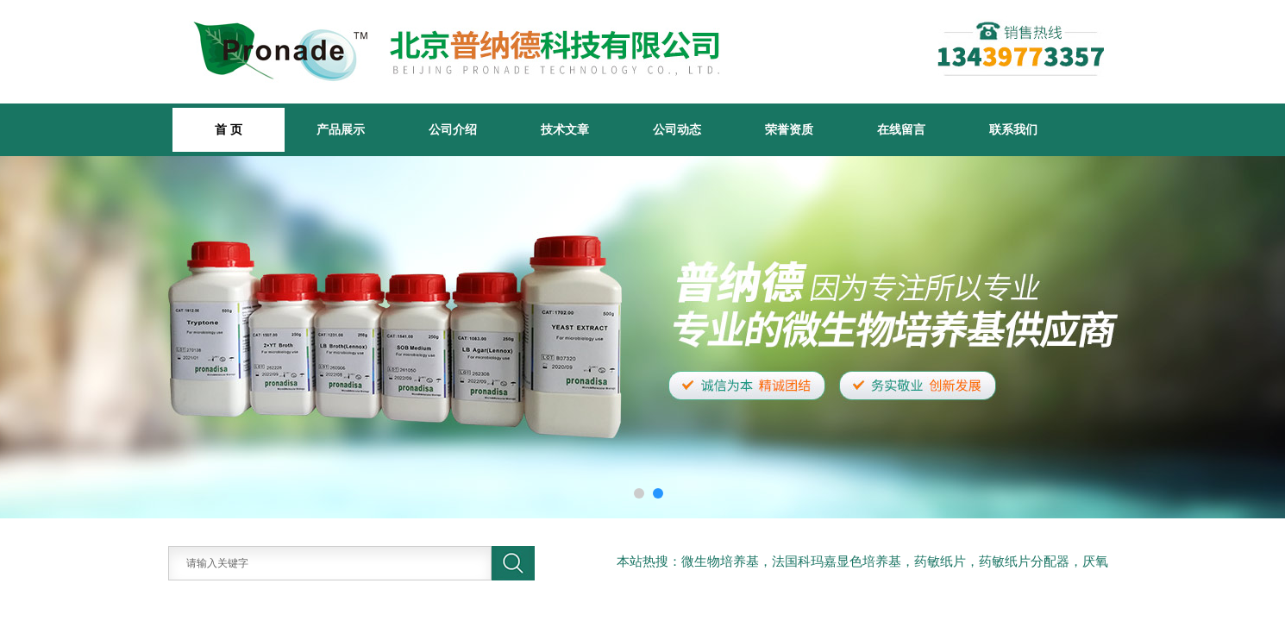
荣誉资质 (789, 129)
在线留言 (901, 129)
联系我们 (1013, 129)
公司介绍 (453, 129)
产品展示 (341, 129)
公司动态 (677, 129)
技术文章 (565, 129)
